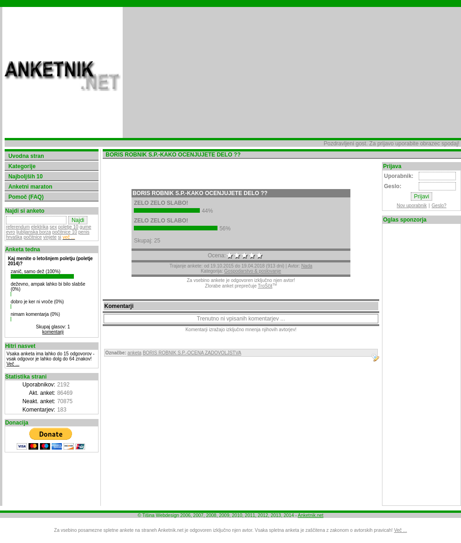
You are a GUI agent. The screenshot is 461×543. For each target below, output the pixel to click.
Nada (306, 265)
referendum (18, 226)
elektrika (39, 226)
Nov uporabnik (412, 205)
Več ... (13, 363)
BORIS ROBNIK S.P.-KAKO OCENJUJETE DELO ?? (199, 193)
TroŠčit (265, 285)
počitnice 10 (64, 232)
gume (85, 226)
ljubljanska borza (33, 232)
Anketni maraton (30, 186)
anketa (134, 352)
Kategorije (22, 166)
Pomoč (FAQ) (26, 197)
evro (10, 232)
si (59, 237)
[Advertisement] (240, 72)
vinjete (50, 237)
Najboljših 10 (25, 176)
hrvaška (14, 237)
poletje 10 (68, 226)
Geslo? (439, 205)
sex (53, 226)
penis (84, 232)
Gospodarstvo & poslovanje (252, 271)
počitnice (33, 237)
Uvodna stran (26, 156)
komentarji (53, 331)
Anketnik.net (310, 515)
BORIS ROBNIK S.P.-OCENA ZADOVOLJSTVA (192, 352)
